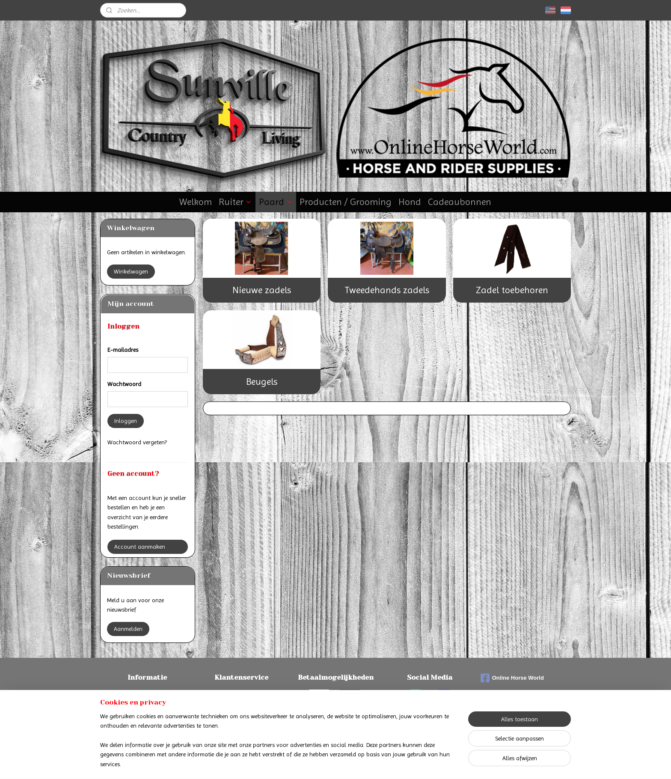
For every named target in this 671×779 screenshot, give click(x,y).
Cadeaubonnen (459, 201)
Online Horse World (512, 678)
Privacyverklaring (241, 713)
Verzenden (147, 703)
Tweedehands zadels (386, 290)
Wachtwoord (124, 384)
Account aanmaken (139, 546)
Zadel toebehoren (512, 290)
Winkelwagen (131, 271)
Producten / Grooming (346, 201)
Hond (409, 201)
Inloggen (125, 420)
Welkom (195, 201)
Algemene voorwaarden (241, 703)
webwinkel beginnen (356, 763)
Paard (276, 201)
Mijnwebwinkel (421, 763)
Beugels (261, 381)
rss (328, 763)
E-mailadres (122, 349)
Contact (241, 693)
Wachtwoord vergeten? (137, 442)
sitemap (313, 763)
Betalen (147, 693)
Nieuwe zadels (261, 290)
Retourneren (147, 713)
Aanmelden (128, 628)
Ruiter (235, 201)
